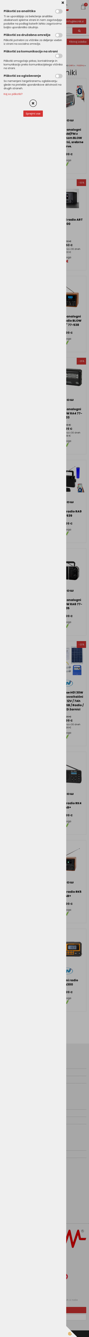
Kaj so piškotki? (13, 94)
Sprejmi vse (33, 113)
